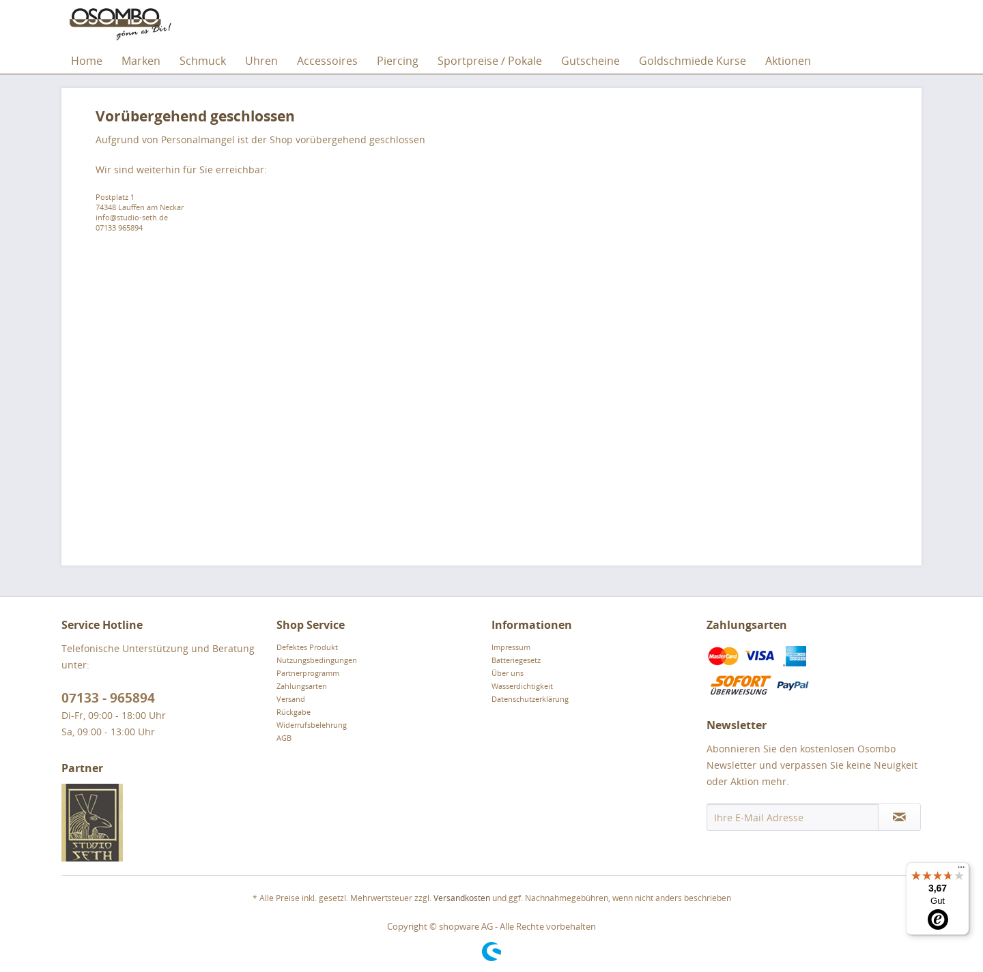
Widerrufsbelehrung (311, 725)
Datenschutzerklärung (530, 699)
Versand (290, 699)
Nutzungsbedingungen (316, 660)
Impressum (511, 647)
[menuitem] (86, 61)
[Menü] (961, 870)
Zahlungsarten (301, 686)
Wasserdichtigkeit (522, 686)
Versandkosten (461, 898)
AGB (283, 738)
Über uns (508, 673)
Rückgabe (293, 712)
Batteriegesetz (516, 660)
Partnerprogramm (307, 673)
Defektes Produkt (307, 647)
